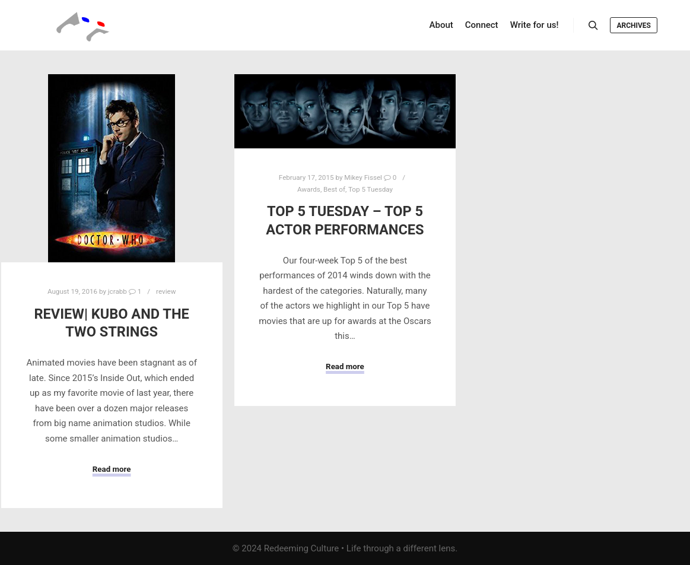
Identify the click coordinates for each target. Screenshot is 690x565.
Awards (308, 189)
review (166, 291)
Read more (112, 469)
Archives (633, 25)
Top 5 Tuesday (370, 189)
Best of (334, 189)
